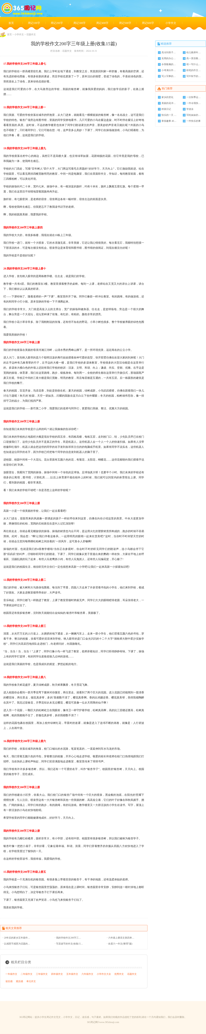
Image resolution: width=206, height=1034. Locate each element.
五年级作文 (72, 974)
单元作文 (31, 981)
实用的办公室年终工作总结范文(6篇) (169, 58)
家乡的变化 (167, 97)
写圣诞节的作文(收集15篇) (69, 943)
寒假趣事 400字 (169, 121)
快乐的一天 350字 (169, 115)
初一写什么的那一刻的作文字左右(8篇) (194, 64)
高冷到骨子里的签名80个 (169, 52)
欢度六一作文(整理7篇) (120, 943)
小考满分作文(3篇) (169, 70)
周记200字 (57, 23)
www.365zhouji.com (109, 1022)
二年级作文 (26, 974)
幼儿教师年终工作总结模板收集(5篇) (194, 52)
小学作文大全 (104, 974)
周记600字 (148, 23)
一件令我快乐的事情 (194, 103)
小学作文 (170, 23)
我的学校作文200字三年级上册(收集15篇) (69, 938)
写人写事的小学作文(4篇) (169, 76)
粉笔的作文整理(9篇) (194, 70)
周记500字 (125, 23)
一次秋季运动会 (194, 97)
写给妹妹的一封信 (194, 115)
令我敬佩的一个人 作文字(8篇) (169, 64)
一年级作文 (11, 974)
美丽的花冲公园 (169, 103)
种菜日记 (166, 109)
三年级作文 (42, 974)
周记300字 (79, 23)
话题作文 (31, 34)
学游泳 (189, 109)
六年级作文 (87, 974)
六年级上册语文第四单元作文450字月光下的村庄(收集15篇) (121, 938)
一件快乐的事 (193, 121)
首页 (11, 23)
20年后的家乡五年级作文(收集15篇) (17, 938)
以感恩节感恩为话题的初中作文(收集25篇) (17, 943)
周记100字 (34, 23)
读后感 (9, 981)
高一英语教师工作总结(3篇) (194, 58)
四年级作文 (57, 974)
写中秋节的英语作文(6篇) (194, 76)
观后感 (19, 981)
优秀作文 (119, 974)
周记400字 (102, 23)
